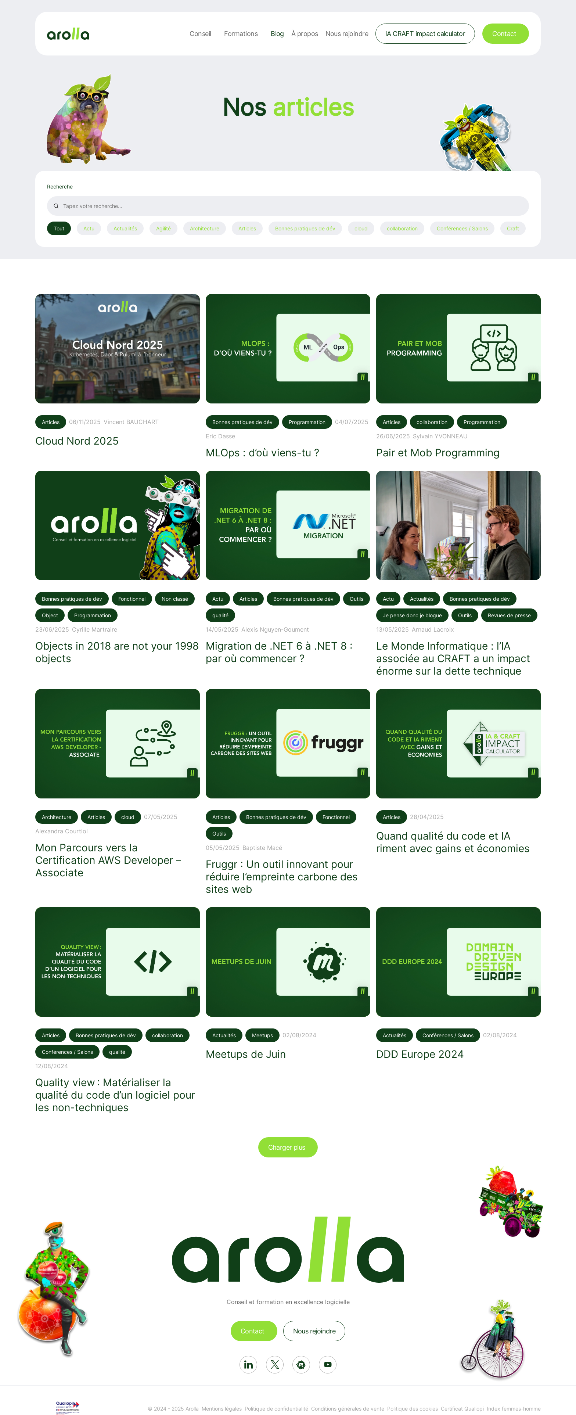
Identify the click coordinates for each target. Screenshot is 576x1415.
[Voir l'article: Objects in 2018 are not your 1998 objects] (117, 568)
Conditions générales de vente (347, 1408)
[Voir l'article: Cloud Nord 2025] (117, 370)
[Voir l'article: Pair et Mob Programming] (458, 376)
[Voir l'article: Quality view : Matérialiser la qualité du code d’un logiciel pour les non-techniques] (117, 1010)
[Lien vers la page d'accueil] (68, 34)
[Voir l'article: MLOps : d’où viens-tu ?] (288, 376)
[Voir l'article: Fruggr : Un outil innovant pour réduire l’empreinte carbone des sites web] (288, 792)
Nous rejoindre (346, 33)
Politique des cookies (412, 1408)
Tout (59, 228)
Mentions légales (222, 1408)
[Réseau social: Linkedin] (248, 1364)
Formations (241, 33)
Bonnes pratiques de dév (305, 228)
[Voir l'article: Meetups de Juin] (288, 983)
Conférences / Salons (462, 228)
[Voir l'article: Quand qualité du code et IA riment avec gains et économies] (458, 772)
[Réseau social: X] (275, 1364)
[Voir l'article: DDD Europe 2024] (458, 983)
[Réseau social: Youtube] (327, 1364)
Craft (513, 228)
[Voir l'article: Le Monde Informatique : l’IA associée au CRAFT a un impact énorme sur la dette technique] (458, 574)
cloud (361, 228)
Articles (247, 228)
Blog (277, 33)
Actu (88, 228)
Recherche (60, 186)
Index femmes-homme (514, 1408)
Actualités (125, 228)
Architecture (204, 228)
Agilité (163, 228)
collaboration (402, 228)
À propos (304, 33)
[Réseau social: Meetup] (301, 1364)
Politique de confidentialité (276, 1408)
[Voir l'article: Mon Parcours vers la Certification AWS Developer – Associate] (117, 784)
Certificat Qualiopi (462, 1408)
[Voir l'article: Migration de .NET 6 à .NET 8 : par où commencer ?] (288, 568)
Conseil (200, 33)
